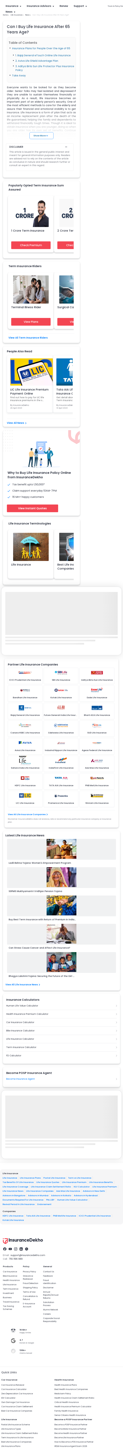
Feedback (48, 1276)
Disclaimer (48, 1287)
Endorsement (44, 1204)
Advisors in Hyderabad (86, 1195)
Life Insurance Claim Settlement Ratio (51, 1186)
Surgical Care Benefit (72, 307)
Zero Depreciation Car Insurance (17, 1393)
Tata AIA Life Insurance (38, 1215)
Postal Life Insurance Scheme (15, 1424)
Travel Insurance (11, 1301)
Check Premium (31, 245)
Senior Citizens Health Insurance (70, 1415)
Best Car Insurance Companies (16, 1410)
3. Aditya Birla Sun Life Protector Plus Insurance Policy (44, 68)
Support (80, 6)
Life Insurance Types (11, 1429)
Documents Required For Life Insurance (23, 1199)
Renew (64, 6)
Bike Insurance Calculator (20, 1030)
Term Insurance (10, 1289)
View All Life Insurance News (22, 984)
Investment (8, 1293)
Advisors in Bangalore (14, 1195)
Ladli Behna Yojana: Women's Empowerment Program (40, 863)
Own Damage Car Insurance (15, 1402)
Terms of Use (29, 1292)
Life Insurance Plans (30, 1177)
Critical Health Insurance (66, 1402)
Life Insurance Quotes (47, 1182)
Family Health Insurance (66, 1410)
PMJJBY (50, 1199)
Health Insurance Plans (65, 1385)
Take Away (19, 75)
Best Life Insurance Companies (16, 1441)
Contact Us (48, 1271)
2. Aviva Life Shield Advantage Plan (36, 61)
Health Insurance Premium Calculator (27, 1014)
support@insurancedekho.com (28, 1255)
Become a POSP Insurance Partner (70, 1424)
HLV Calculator (82, 1186)
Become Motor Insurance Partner (70, 1429)
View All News (16, 423)
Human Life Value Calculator (22, 1005)
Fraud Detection (30, 1283)
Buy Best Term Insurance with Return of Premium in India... (42, 919)
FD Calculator (13, 1055)
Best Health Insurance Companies (71, 1389)
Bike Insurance (10, 1276)
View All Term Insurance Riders (28, 337)
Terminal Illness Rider (26, 307)
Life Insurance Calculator (20, 1039)
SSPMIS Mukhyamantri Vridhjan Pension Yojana (35, 891)
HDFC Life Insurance (13, 1215)
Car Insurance (10, 1271)
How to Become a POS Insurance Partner (73, 1441)
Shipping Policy (30, 1287)
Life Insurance (21, 565)
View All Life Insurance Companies (27, 814)
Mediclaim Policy (62, 1393)
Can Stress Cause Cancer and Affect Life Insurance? (39, 947)
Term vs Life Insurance (79, 1177)
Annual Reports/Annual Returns (50, 1295)
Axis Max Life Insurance (68, 1191)
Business (7, 1297)
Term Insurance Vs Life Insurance (17, 1437)
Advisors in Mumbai (38, 1195)
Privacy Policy (29, 1271)
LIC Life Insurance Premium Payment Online (29, 391)
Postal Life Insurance (54, 1177)
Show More (40, 135)
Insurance (13, 6)
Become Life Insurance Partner (69, 1437)
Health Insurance (11, 1280)
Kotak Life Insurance (13, 1220)
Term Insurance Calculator (21, 1047)
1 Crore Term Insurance (27, 231)
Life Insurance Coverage (15, 1186)
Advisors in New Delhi (94, 1191)
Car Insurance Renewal (12, 1385)
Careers (47, 1314)
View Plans (31, 322)
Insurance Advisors (40, 6)
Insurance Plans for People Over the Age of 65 (41, 48)
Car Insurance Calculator (20, 1022)
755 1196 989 (16, 1258)
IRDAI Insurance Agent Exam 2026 (70, 1446)
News (10, 11)
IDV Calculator (8, 1398)
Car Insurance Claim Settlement (17, 1406)
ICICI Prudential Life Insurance (95, 1215)
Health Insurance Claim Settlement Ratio (74, 1398)
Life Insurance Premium (74, 1182)
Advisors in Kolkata (61, 1195)
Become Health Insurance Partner (70, 1433)
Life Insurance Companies (39, 1191)
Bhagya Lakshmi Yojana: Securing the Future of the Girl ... (41, 976)
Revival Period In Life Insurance (19, 1204)
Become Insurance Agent (20, 1078)
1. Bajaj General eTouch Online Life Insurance (43, 55)
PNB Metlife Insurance (64, 1215)
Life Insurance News (13, 1191)
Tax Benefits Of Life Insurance (18, 1182)
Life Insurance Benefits (101, 1182)
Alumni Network (50, 1309)
